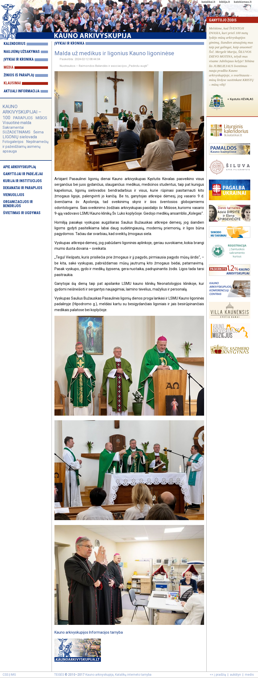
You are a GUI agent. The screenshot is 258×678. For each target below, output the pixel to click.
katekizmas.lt (242, 1)
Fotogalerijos (13, 142)
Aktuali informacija (21, 91)
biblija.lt (224, 1)
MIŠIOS (41, 118)
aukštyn (235, 674)
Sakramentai (13, 127)
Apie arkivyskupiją (19, 167)
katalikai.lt (208, 1)
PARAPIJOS (23, 118)
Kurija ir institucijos (22, 181)
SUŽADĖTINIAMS (16, 132)
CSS (5, 674)
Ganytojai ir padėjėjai (23, 174)
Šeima (38, 132)
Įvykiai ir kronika (19, 59)
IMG (13, 674)
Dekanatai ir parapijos (22, 188)
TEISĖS (59, 674)
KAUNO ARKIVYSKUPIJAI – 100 (22, 112)
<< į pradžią (218, 674)
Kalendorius (15, 44)
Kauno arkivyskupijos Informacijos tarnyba (88, 632)
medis (249, 674)
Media (8, 67)
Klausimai (12, 83)
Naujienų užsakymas (22, 52)
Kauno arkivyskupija (99, 674)
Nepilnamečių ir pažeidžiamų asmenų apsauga (26, 146)
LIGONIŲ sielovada (20, 136)
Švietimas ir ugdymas (22, 213)
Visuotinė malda (17, 122)
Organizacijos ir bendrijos (18, 204)
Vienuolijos (13, 195)
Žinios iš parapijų (19, 75)
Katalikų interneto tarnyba (133, 674)
